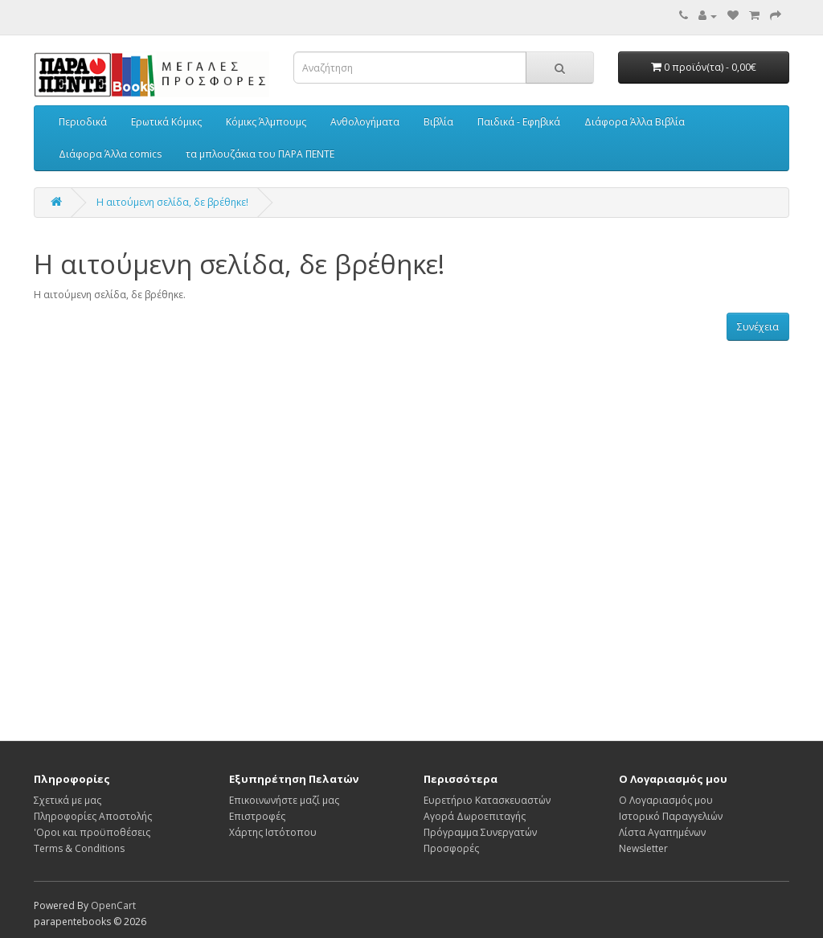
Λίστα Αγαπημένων (662, 832)
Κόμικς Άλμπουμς (266, 122)
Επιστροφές (257, 816)
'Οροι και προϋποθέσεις (92, 832)
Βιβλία (438, 122)
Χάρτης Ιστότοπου (273, 832)
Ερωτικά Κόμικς (166, 122)
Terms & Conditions (79, 848)
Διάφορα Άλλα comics (110, 154)
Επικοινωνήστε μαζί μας (284, 800)
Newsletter (643, 848)
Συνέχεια (758, 327)
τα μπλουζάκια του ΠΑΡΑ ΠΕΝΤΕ (260, 154)
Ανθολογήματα (364, 122)
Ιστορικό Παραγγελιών (671, 816)
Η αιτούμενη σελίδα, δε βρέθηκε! (172, 202)
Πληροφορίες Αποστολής (93, 816)
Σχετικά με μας (67, 800)
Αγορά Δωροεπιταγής (475, 816)
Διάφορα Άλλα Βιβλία (634, 122)
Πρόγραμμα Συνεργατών (480, 832)
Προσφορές (451, 848)
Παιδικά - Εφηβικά (518, 122)
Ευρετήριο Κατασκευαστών (487, 800)
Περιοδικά (83, 122)
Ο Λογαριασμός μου (666, 800)
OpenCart (113, 905)
